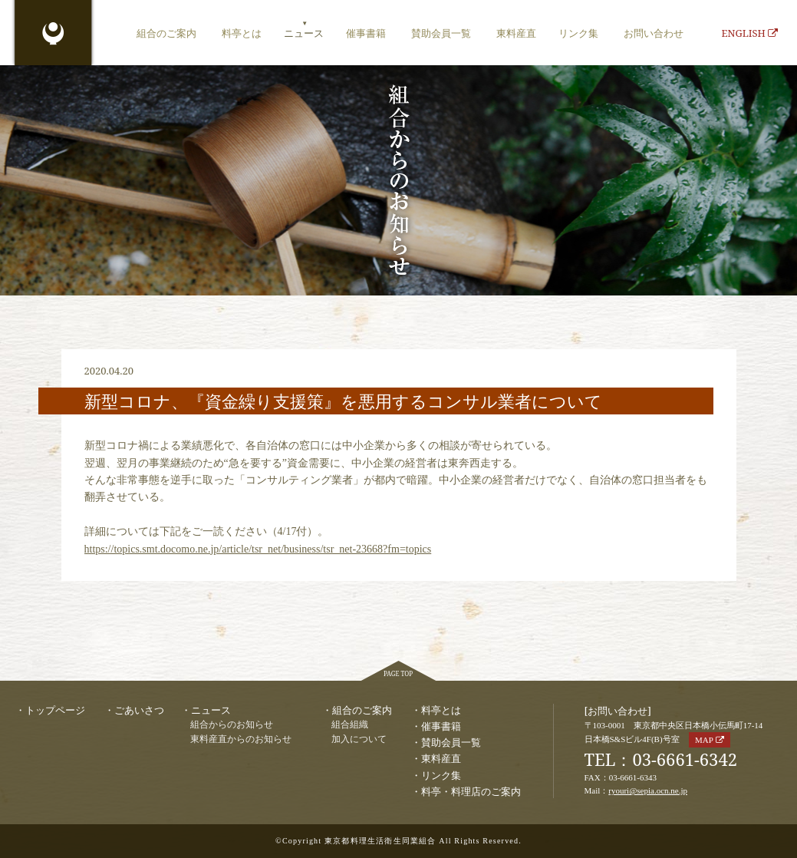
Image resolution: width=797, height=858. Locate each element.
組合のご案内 (166, 33)
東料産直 (516, 33)
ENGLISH (749, 33)
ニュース (304, 33)
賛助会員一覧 (441, 33)
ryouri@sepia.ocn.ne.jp (647, 790)
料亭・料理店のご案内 (471, 791)
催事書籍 (366, 33)
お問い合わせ (653, 33)
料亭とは (242, 33)
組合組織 (349, 725)
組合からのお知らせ (231, 725)
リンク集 (578, 33)
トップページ (55, 710)
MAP (704, 739)
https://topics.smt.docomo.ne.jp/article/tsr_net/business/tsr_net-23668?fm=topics (258, 549)
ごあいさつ (139, 710)
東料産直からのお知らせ (240, 739)
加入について (359, 739)
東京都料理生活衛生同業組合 (53, 34)
